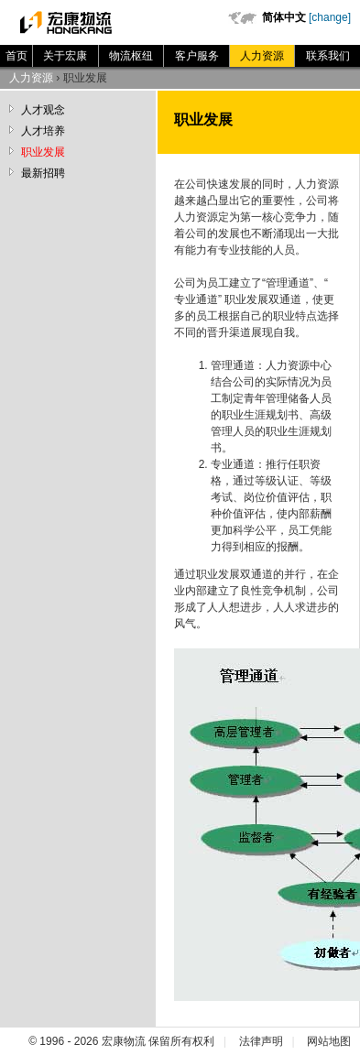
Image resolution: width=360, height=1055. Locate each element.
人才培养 (43, 131)
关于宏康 (65, 55)
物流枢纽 (131, 55)
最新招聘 (43, 173)
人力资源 (262, 55)
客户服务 (197, 55)
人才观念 (43, 109)
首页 (16, 55)
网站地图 (329, 1041)
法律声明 (261, 1041)
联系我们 (328, 55)
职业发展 (43, 152)
